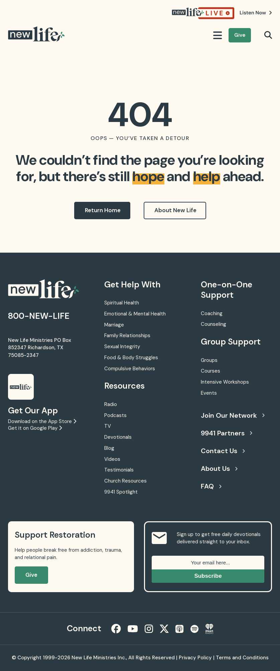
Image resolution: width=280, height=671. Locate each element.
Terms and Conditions (242, 657)
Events (209, 393)
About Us (219, 468)
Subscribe (208, 576)
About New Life (175, 210)
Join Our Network (233, 415)
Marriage (114, 324)
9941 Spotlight (121, 492)
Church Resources (125, 481)
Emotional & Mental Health (135, 313)
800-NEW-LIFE (38, 315)
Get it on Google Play (35, 428)
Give (239, 35)
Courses (210, 371)
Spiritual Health (121, 302)
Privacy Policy (195, 657)
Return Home (103, 210)
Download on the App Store (42, 421)
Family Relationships (127, 335)
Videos (112, 459)
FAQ (211, 486)
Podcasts (115, 415)
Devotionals (118, 437)
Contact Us (223, 450)
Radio (110, 404)
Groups (209, 360)
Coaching (212, 313)
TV (107, 426)
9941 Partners (226, 433)
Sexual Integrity (122, 346)
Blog (109, 448)
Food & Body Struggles (131, 357)
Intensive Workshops (225, 382)
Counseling (213, 324)
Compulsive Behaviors (129, 368)
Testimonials (119, 469)
